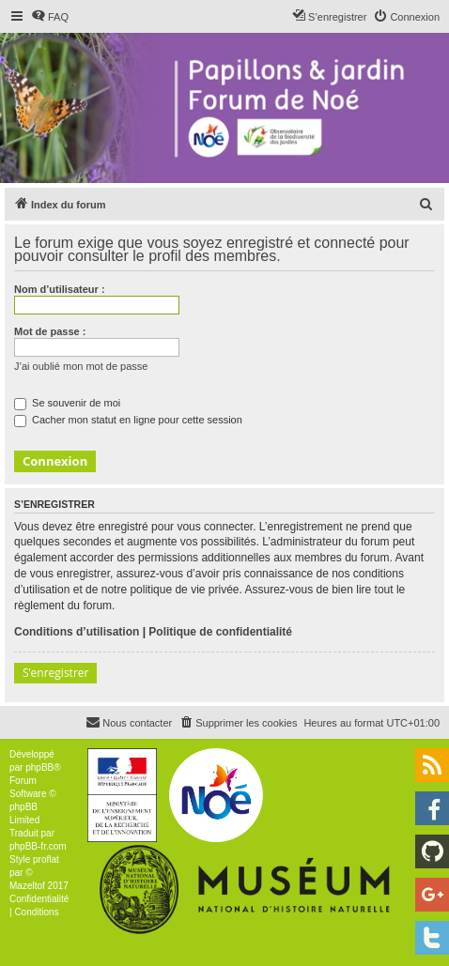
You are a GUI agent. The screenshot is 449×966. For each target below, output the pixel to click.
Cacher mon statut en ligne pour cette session (128, 419)
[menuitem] (50, 17)
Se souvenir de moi (67, 402)
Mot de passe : (49, 331)
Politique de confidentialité (220, 631)
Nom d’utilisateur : (59, 289)
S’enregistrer (55, 673)
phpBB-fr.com (38, 846)
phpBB (39, 767)
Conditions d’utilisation (76, 631)
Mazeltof (27, 886)
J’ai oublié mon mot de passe (80, 366)
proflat (46, 859)
